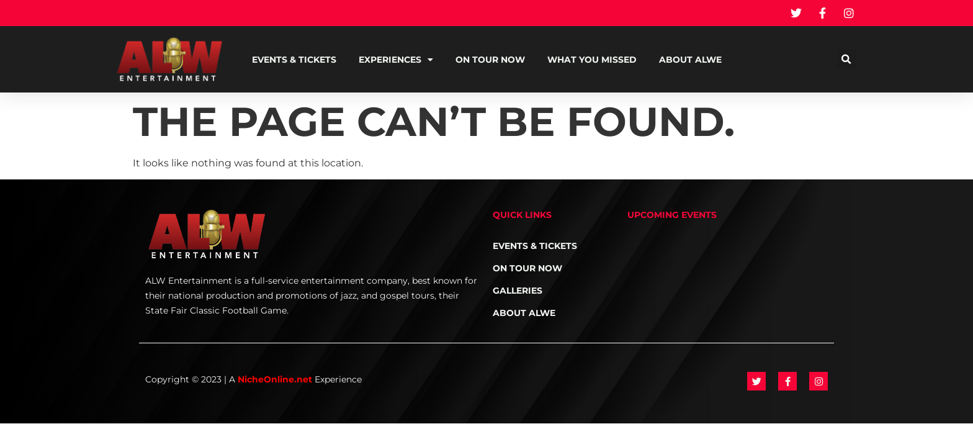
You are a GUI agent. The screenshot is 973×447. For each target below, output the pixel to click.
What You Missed (592, 59)
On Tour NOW (490, 59)
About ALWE (690, 59)
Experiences (396, 59)
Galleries (517, 290)
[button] (846, 59)
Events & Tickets (294, 59)
